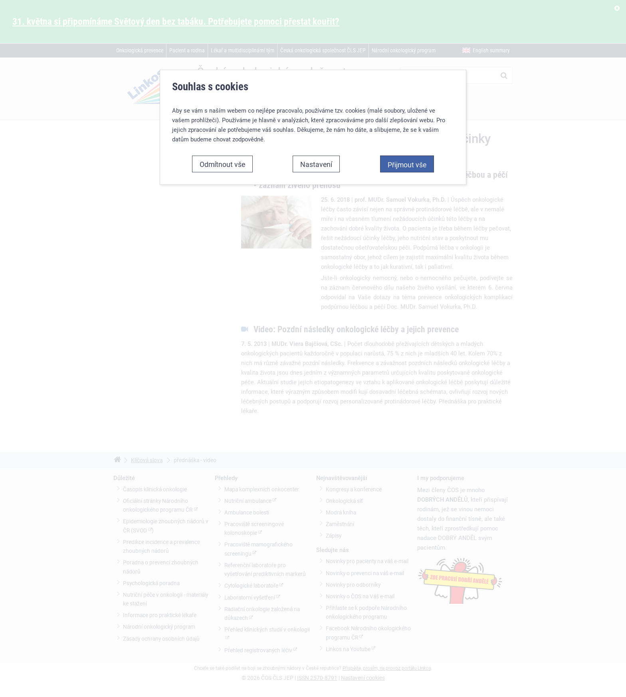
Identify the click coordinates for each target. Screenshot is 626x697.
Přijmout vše (407, 162)
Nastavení (316, 162)
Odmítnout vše (222, 162)
